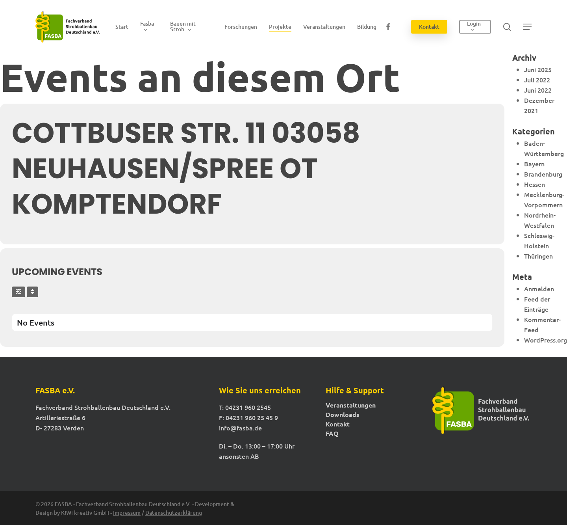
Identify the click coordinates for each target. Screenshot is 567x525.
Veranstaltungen (351, 405)
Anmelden (539, 288)
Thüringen (538, 255)
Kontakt (338, 424)
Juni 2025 (538, 69)
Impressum (127, 512)
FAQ (332, 433)
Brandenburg (543, 173)
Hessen (534, 184)
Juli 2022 (537, 79)
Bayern (534, 163)
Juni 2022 (538, 90)
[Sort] (32, 292)
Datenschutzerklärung (173, 512)
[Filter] (18, 292)
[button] (527, 27)
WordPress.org (545, 339)
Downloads (342, 414)
